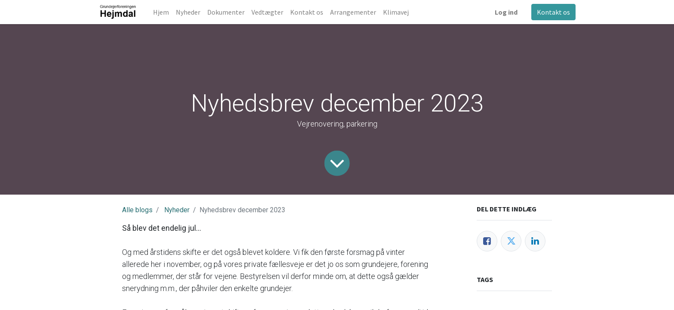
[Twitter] (511, 241)
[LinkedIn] (535, 241)
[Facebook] (487, 241)
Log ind (506, 12)
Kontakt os (553, 12)
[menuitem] (161, 12)
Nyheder (177, 210)
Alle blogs (137, 210)
